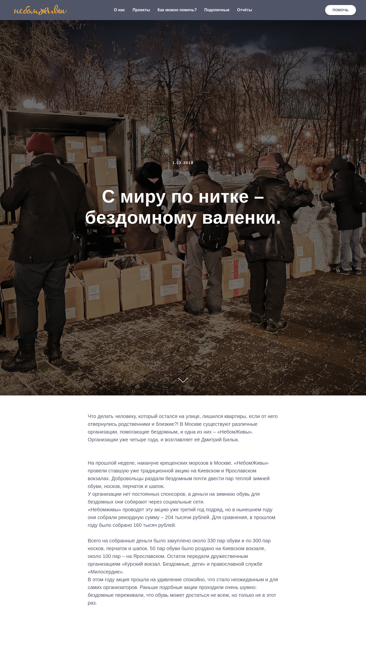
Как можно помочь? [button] (177, 10)
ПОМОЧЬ (340, 10)
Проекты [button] (141, 10)
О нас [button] (119, 10)
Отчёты (244, 10)
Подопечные (217, 10)
